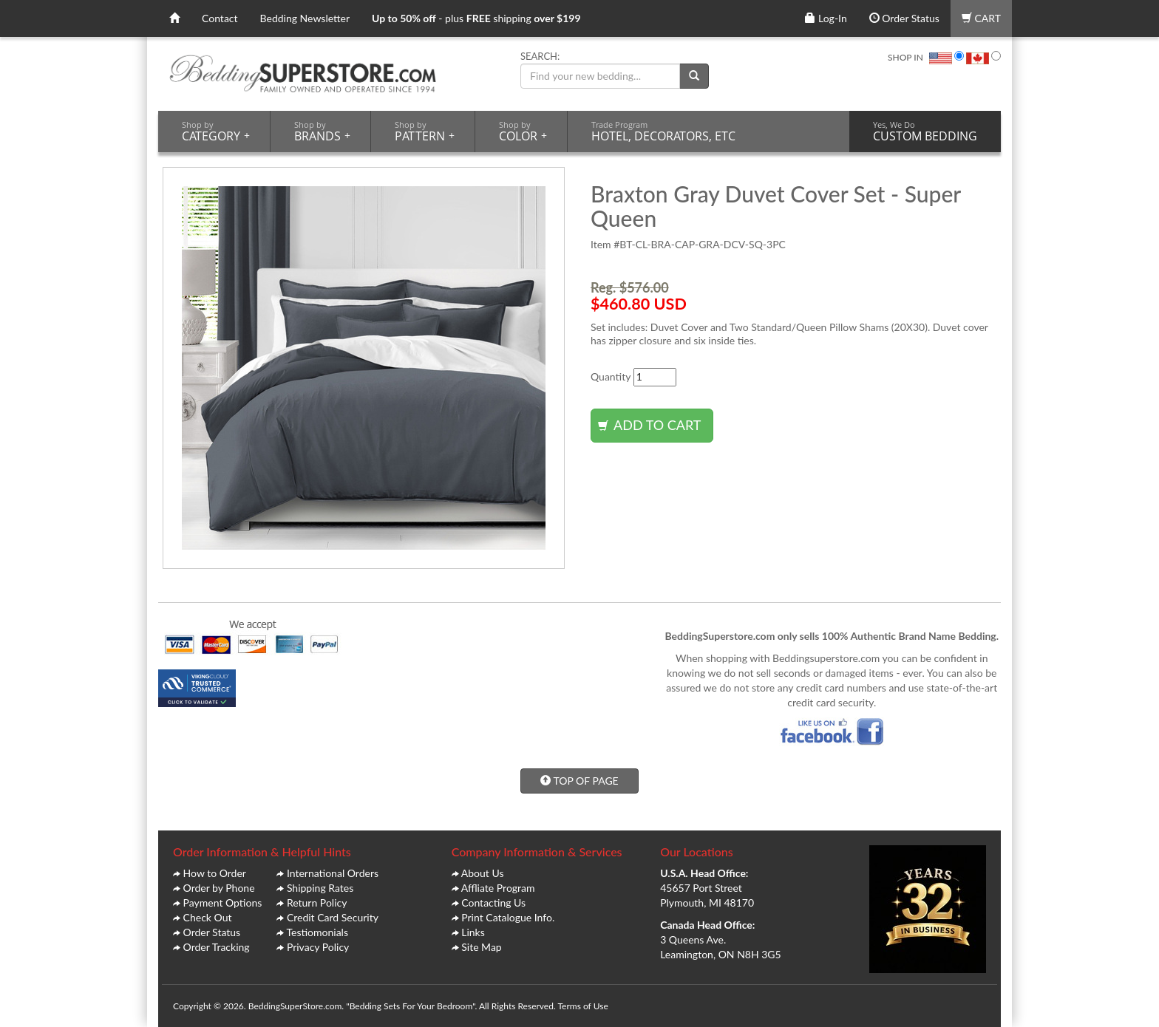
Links (473, 932)
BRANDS (322, 131)
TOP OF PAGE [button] (579, 780)
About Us (482, 873)
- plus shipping (476, 18)
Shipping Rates (320, 887)
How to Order (214, 873)
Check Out (207, 917)
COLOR (523, 131)
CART (981, 18)
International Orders (332, 873)
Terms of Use (582, 1005)
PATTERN (425, 131)
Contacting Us (493, 902)
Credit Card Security (332, 917)
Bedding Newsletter (305, 18)
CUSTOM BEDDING (925, 131)
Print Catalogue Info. (507, 917)
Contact (220, 18)
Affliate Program (498, 887)
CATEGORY (216, 131)
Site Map (481, 947)
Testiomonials (317, 932)
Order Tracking (216, 947)
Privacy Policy (318, 947)
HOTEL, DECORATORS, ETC (663, 131)
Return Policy (317, 902)
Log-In (825, 18)
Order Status (904, 18)
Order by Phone (219, 887)
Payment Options (222, 902)
